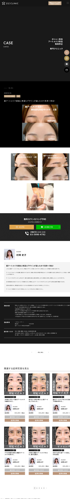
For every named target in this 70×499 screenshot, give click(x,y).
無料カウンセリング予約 (55, 3)
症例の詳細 (15, 420)
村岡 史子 (21, 255)
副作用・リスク (15, 417)
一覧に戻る (10, 88)
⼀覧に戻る (40, 352)
